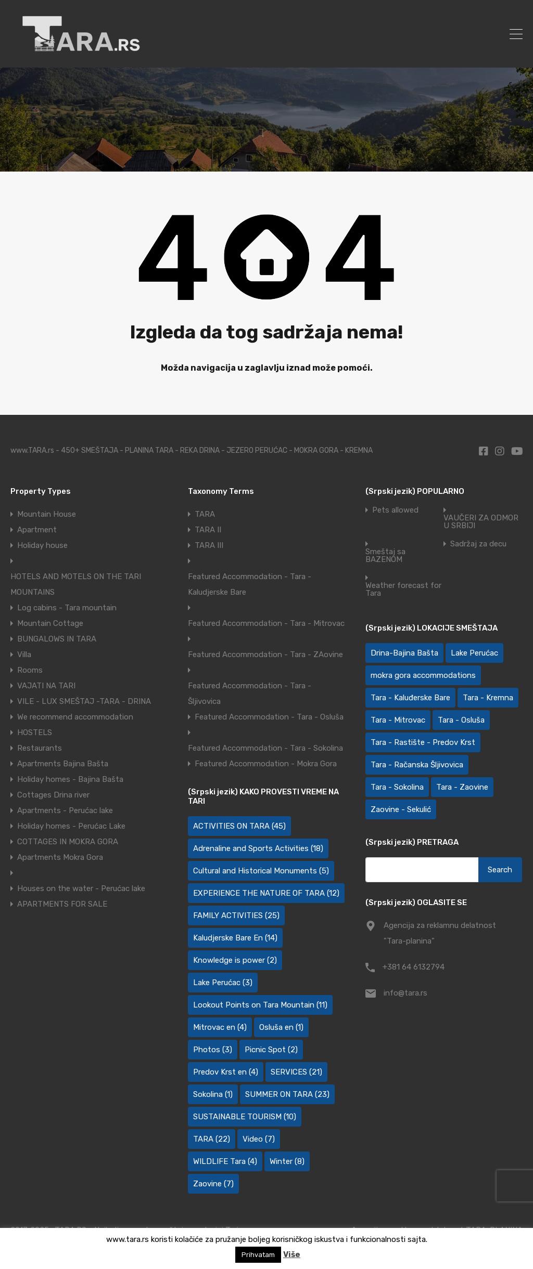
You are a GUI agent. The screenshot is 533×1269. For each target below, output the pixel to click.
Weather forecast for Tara (403, 589)
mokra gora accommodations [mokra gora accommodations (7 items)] (423, 675)
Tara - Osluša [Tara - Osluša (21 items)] (461, 720)
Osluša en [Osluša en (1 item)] (281, 1027)
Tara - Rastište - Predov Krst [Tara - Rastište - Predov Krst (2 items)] (423, 742)
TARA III (209, 545)
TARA (205, 514)
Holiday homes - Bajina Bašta (70, 779)
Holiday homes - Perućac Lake (71, 826)
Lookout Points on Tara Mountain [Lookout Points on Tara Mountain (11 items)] (260, 1005)
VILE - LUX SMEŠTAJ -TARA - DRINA (84, 701)
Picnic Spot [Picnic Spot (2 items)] (271, 1049)
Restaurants (39, 748)
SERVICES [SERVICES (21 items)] (296, 1072)
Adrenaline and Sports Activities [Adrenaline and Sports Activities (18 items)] (258, 848)
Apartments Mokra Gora (60, 857)
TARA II (208, 529)
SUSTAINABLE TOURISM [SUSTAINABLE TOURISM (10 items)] (244, 1116)
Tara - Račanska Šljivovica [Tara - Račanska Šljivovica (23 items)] (417, 764)
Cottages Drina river (53, 795)
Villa (24, 654)
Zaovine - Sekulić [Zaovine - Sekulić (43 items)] (401, 809)
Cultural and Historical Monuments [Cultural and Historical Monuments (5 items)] (261, 870)
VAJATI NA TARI (46, 685)
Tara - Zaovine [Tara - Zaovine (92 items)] (462, 787)
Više (291, 1254)
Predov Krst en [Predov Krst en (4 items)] (225, 1072)
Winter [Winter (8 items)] (287, 1161)
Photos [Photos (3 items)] (212, 1049)
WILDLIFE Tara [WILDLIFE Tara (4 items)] (225, 1161)
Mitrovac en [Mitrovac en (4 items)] (220, 1027)
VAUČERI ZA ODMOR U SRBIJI (480, 522)
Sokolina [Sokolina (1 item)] (213, 1094)
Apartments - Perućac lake (65, 810)
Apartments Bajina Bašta (62, 763)
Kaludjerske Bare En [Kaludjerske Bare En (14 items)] (235, 938)
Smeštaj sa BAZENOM (385, 556)
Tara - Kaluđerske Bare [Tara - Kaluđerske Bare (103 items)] (410, 697)
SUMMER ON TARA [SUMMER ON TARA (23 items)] (287, 1094)
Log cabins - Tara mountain (67, 607)
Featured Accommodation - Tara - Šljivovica (249, 693)
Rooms (30, 670)
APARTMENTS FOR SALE (62, 904)
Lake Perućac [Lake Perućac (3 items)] (222, 982)
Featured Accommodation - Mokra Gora (266, 763)
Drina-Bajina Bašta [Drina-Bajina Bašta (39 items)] (404, 653)
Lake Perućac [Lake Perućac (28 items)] (474, 653)
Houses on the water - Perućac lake (81, 888)
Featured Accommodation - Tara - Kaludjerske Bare (249, 584)
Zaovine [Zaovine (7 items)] (213, 1183)
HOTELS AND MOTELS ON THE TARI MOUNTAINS (75, 584)
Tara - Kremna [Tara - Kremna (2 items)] (488, 697)
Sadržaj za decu (478, 544)
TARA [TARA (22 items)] (211, 1139)
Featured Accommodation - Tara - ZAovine (265, 654)
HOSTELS (34, 732)
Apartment (37, 529)
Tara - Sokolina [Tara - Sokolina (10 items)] (397, 787)
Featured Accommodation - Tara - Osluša (269, 717)
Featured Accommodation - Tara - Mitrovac (266, 623)
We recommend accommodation (75, 717)
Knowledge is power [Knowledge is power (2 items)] (235, 960)
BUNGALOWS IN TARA (56, 639)
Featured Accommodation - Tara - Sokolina (265, 748)
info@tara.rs (405, 993)
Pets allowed (395, 510)
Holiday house (42, 545)
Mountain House (46, 514)
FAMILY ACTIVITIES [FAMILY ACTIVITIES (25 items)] (236, 915)
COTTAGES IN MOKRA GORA (67, 841)
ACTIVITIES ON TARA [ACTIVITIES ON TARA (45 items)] (239, 826)
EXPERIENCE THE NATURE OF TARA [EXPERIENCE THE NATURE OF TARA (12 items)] (266, 893)
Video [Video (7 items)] (259, 1139)
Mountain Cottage (50, 623)
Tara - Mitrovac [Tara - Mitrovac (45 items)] (398, 720)
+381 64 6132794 (414, 967)
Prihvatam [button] (258, 1255)
